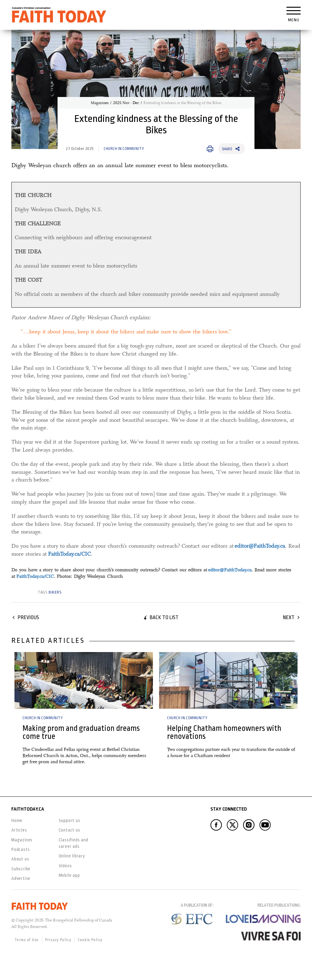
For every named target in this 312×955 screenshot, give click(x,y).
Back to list (164, 617)
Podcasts (20, 849)
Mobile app (69, 875)
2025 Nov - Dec (126, 102)
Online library (72, 855)
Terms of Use (26, 940)
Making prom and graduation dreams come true (81, 732)
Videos (65, 865)
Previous (28, 617)
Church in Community (124, 149)
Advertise (20, 878)
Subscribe (20, 868)
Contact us (69, 830)
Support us (69, 820)
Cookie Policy (90, 940)
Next (288, 617)
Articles (19, 830)
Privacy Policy (58, 940)
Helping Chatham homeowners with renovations (224, 732)
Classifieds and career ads (73, 843)
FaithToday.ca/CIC (35, 576)
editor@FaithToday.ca (229, 570)
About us (20, 858)
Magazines (100, 102)
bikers (55, 592)
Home (16, 820)
